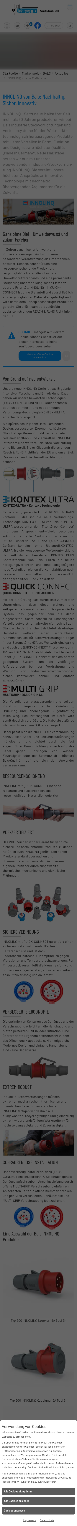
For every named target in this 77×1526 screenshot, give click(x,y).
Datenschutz (47, 1520)
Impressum (29, 1520)
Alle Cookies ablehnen (17, 1500)
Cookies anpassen (14, 1510)
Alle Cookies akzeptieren (18, 1491)
